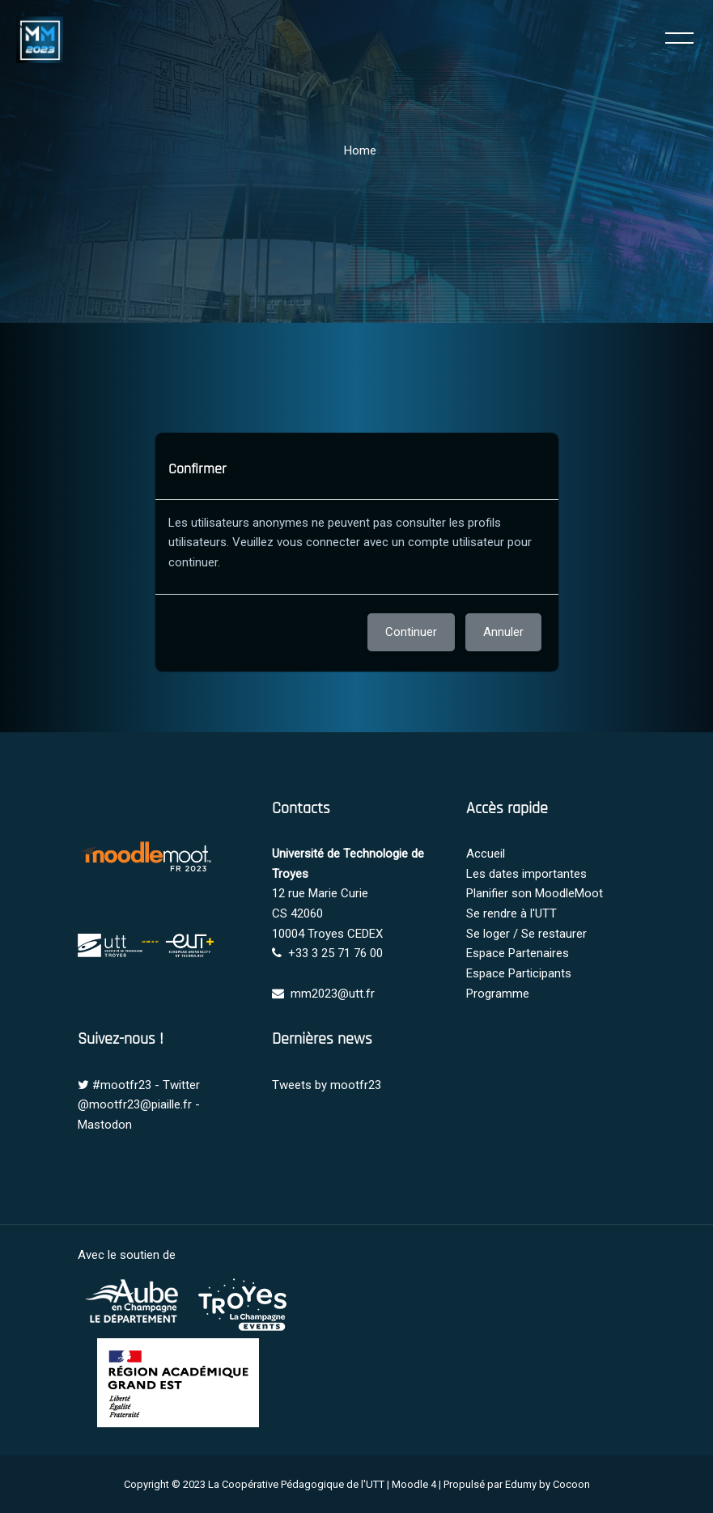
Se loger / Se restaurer (526, 933)
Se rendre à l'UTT (511, 913)
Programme (497, 993)
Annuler (503, 632)
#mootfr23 (121, 1085)
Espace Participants (518, 973)
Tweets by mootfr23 (326, 1085)
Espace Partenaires (517, 953)
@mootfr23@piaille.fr (135, 1104)
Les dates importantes (526, 874)
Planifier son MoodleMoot (534, 893)
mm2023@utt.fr (333, 993)
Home (360, 150)
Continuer (411, 632)
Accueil (485, 853)
